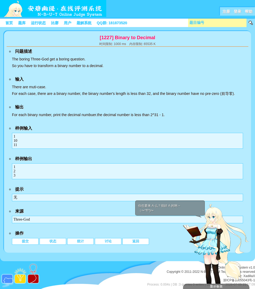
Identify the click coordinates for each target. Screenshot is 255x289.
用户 (67, 23)
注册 (226, 11)
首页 (9, 23)
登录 (237, 11)
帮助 (248, 11)
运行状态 (38, 23)
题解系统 (83, 23)
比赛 (54, 23)
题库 (22, 23)
